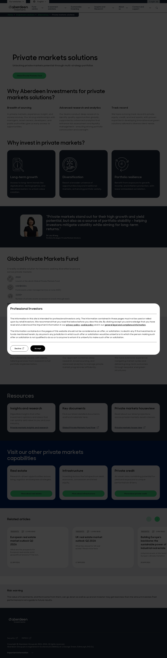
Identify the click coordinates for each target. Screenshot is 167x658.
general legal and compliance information (125, 324)
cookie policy (87, 324)
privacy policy (73, 324)
